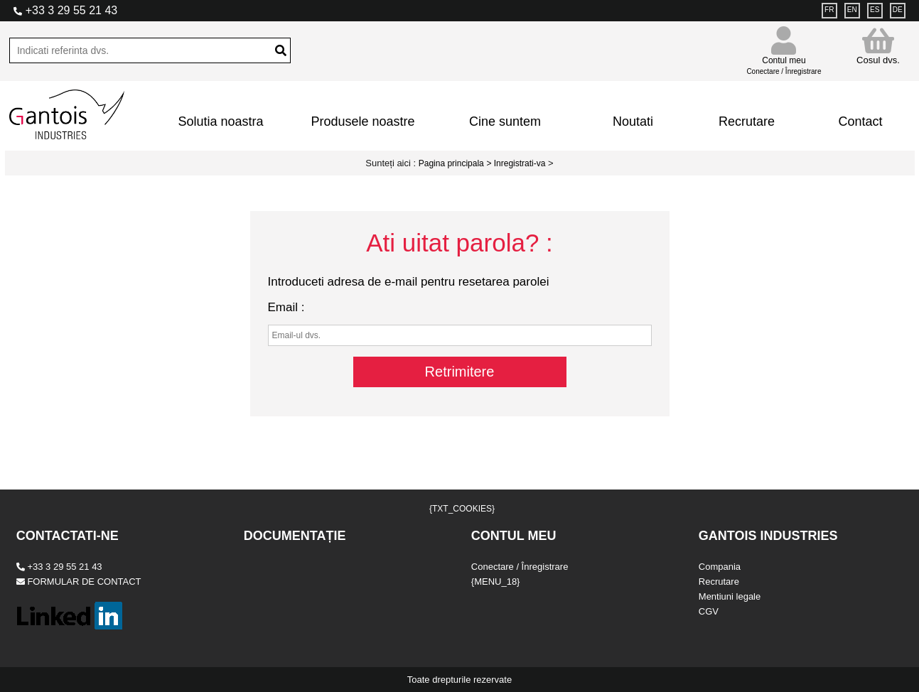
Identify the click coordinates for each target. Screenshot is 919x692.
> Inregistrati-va (515, 163)
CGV (709, 611)
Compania (720, 566)
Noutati (633, 121)
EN (852, 9)
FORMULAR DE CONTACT (78, 581)
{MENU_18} (495, 581)
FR (829, 9)
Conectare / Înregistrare (520, 566)
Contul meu (783, 59)
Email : (286, 307)
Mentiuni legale (730, 596)
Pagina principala (451, 163)
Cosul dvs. (878, 45)
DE (898, 9)
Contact (860, 121)
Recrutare (747, 121)
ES (874, 9)
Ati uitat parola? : (459, 242)
